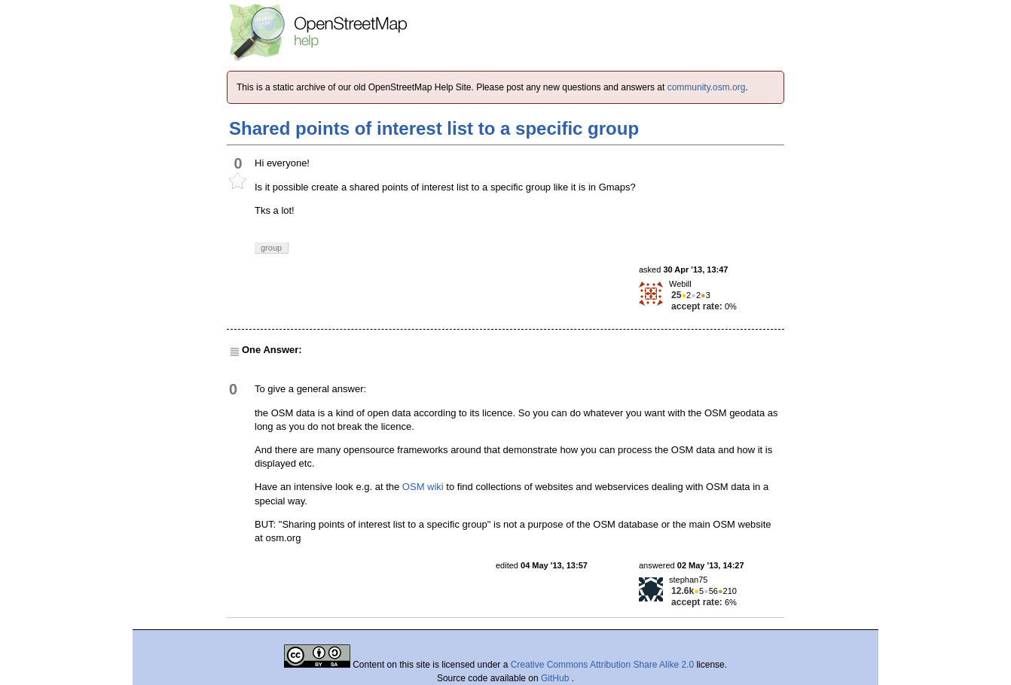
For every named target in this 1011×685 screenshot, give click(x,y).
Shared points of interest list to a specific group (434, 128)
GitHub (556, 678)
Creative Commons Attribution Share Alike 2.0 (602, 664)
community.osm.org (706, 87)
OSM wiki (423, 486)
